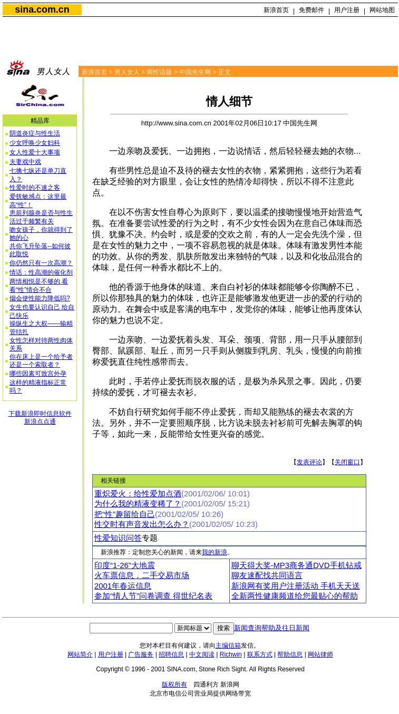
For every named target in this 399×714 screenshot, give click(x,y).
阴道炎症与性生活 (34, 133)
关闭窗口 (347, 462)
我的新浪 (214, 552)
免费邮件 (311, 10)
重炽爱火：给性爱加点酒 (137, 494)
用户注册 (346, 10)
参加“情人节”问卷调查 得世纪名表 (153, 596)
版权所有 (174, 684)
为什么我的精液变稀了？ (137, 504)
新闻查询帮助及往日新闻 (271, 628)
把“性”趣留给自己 (124, 514)
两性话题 (159, 72)
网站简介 (80, 654)
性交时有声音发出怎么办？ (141, 524)
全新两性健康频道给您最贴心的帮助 (294, 596)
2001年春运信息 (122, 586)
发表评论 (309, 462)
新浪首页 (276, 10)
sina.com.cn (42, 9)
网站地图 (382, 10)
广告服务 (140, 654)
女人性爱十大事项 (34, 152)
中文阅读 (202, 654)
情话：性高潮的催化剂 (41, 272)
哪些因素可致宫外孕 (37, 373)
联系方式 (260, 654)
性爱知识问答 (118, 538)
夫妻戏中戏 (25, 161)
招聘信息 (171, 654)
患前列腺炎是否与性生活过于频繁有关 (41, 217)
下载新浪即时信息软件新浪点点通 (40, 418)
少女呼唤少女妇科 (34, 142)
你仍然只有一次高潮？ (41, 263)
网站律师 (320, 654)
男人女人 (127, 72)
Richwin (231, 654)
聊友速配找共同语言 (267, 575)
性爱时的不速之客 (34, 187)
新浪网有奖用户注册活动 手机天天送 (295, 586)
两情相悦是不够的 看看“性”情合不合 (38, 286)
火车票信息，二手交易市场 (141, 575)
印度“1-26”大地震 (124, 565)
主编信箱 (228, 645)
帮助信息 (290, 654)
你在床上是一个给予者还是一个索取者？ (41, 361)
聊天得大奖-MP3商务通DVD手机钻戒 (296, 565)
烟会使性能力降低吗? (39, 298)
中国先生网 (195, 72)
